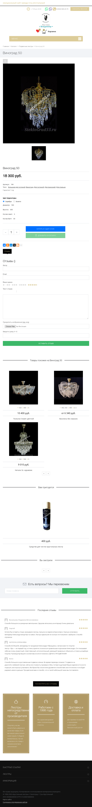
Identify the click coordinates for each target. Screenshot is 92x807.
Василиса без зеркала (68, 419)
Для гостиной (39, 187)
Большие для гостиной (16, 187)
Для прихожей (50, 187)
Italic (7, 292)
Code (22, 292)
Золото (17, 201)
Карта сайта (7, 799)
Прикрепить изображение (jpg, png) (16, 322)
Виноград (29, 187)
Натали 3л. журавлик (23, 470)
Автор (5, 265)
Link (25, 292)
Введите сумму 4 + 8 (10, 331)
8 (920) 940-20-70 (62, 9)
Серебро (7, 201)
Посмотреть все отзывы (46, 684)
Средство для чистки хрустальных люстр (46, 547)
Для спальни (61, 187)
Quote (19, 292)
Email (4, 274)
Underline (10, 292)
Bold (4, 292)
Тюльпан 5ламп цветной (23, 419)
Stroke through (14, 292)
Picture (29, 292)
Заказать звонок (79, 9)
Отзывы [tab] (7, 251)
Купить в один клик (45, 229)
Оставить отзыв (46, 343)
